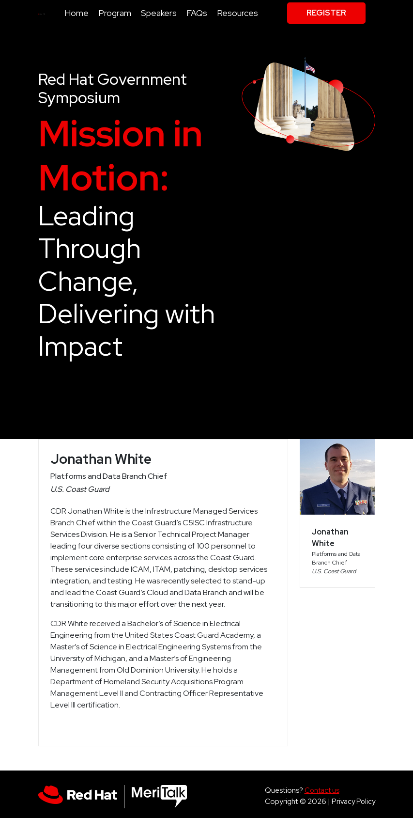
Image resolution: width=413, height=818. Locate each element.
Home (76, 12)
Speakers (159, 12)
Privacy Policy (353, 801)
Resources (237, 12)
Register (326, 13)
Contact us (322, 790)
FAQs (196, 12)
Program (114, 12)
